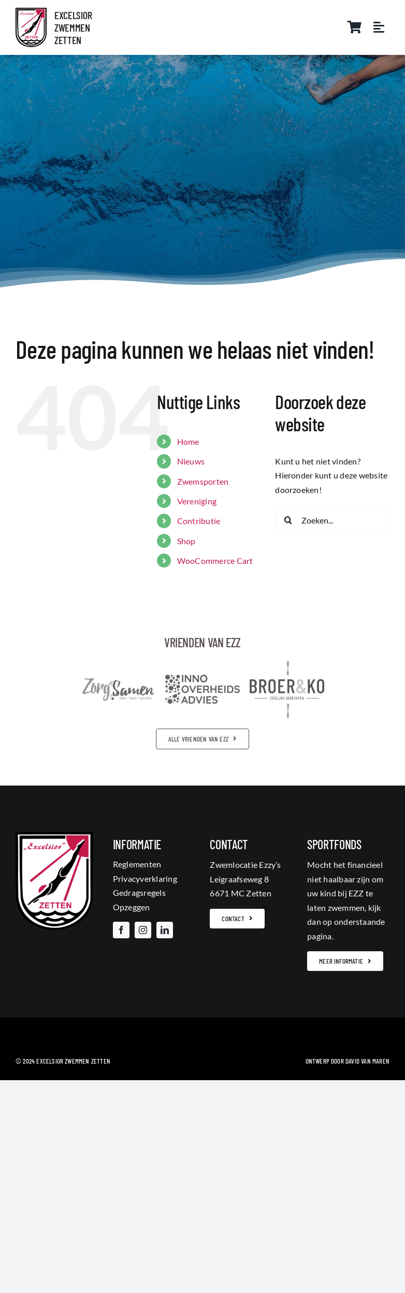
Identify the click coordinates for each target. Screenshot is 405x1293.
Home (188, 441)
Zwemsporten (203, 481)
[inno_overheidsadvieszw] (202, 679)
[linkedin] (164, 930)
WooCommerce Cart (215, 560)
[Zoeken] (288, 520)
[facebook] (121, 930)
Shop (186, 541)
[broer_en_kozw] (287, 665)
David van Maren (367, 1061)
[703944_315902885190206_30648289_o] (31, 12)
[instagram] (143, 930)
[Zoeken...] (332, 520)
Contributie (199, 521)
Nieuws (191, 461)
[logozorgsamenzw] (118, 681)
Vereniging (196, 501)
